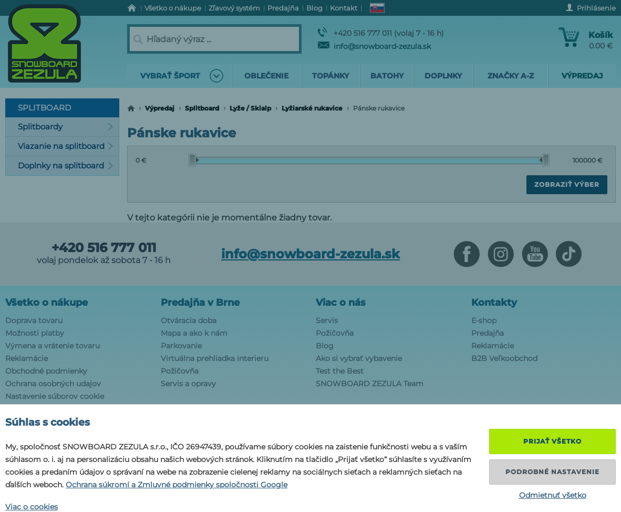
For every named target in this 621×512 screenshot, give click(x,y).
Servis (327, 320)
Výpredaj (159, 108)
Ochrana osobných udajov (53, 383)
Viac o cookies (31, 506)
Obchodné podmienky (46, 371)
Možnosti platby (34, 333)
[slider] (194, 160)
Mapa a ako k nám (194, 333)
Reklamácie (26, 358)
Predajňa (487, 333)
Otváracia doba (188, 320)
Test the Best (340, 371)
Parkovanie (181, 345)
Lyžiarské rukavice (312, 108)
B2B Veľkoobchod (504, 358)
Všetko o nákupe (46, 302)
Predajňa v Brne (200, 302)
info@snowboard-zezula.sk (374, 46)
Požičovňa (180, 371)
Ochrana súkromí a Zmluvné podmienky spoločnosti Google (176, 484)
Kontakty (494, 302)
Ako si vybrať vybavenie (359, 358)
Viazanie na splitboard (65, 146)
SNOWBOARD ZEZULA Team (369, 383)
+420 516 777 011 (103, 248)
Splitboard (202, 108)
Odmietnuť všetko (552, 495)
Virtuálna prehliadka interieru (214, 358)
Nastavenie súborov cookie (54, 396)
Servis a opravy (188, 383)
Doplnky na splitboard (65, 165)
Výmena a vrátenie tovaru (52, 345)
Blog (325, 345)
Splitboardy (65, 127)
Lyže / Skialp (250, 108)
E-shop (483, 320)
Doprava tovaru (34, 320)
